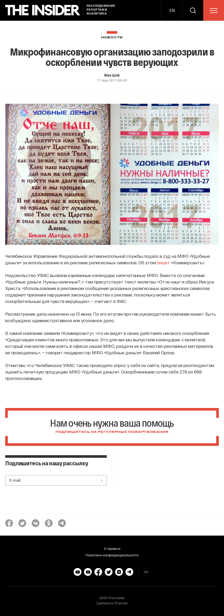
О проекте (112, 548)
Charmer (121, 603)
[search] (193, 10)
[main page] (42, 10)
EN (172, 10)
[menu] (214, 10)
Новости (112, 37)
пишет (163, 262)
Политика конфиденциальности (112, 555)
